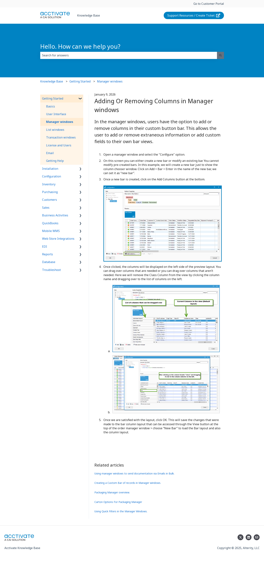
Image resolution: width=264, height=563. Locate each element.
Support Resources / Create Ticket (193, 15)
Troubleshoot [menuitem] (51, 270)
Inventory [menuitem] (48, 184)
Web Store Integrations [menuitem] (58, 239)
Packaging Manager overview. (112, 492)
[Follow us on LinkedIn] (249, 537)
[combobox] (128, 55)
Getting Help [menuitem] (55, 161)
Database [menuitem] (48, 262)
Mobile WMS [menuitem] (51, 231)
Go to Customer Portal (208, 4)
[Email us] (257, 537)
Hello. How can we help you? (80, 46)
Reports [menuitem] (47, 254)
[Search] (220, 55)
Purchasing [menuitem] (50, 192)
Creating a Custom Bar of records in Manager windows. (127, 483)
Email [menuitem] (50, 153)
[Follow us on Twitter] (240, 537)
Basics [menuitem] (50, 106)
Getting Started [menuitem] (52, 98)
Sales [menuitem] (45, 208)
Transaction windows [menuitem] (61, 137)
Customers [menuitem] (49, 200)
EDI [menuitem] (44, 246)
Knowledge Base (88, 15)
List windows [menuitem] (55, 130)
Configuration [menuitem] (51, 176)
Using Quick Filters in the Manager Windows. (120, 511)
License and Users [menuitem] (58, 145)
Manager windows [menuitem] (59, 122)
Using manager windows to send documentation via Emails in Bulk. (134, 473)
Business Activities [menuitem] (55, 215)
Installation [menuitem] (50, 169)
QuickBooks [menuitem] (50, 223)
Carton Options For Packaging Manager (118, 502)
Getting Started (80, 81)
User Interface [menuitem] (56, 114)
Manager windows (110, 81)
